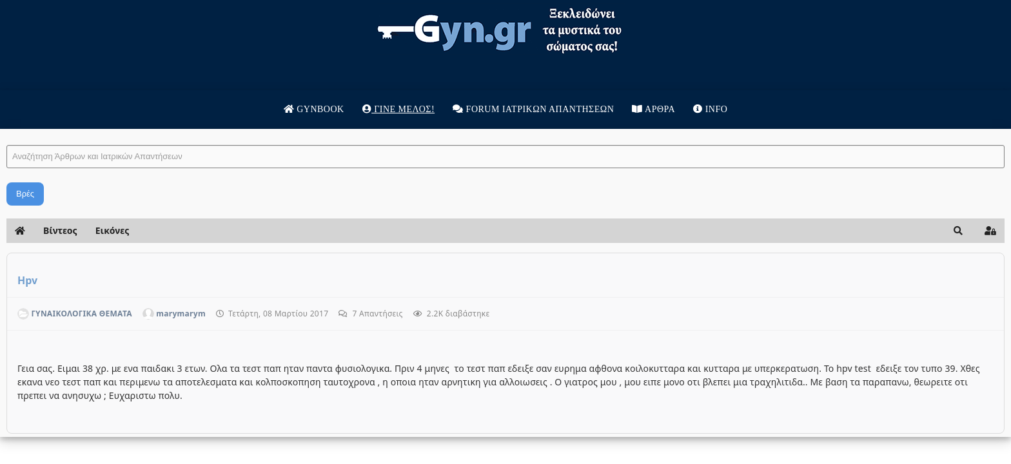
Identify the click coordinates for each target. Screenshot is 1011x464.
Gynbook (314, 109)
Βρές (221, 193)
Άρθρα (653, 109)
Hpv (223, 280)
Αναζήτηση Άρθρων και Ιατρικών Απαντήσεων (202, 132)
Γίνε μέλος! (398, 109)
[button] (762, 230)
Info (710, 109)
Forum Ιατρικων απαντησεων (533, 109)
